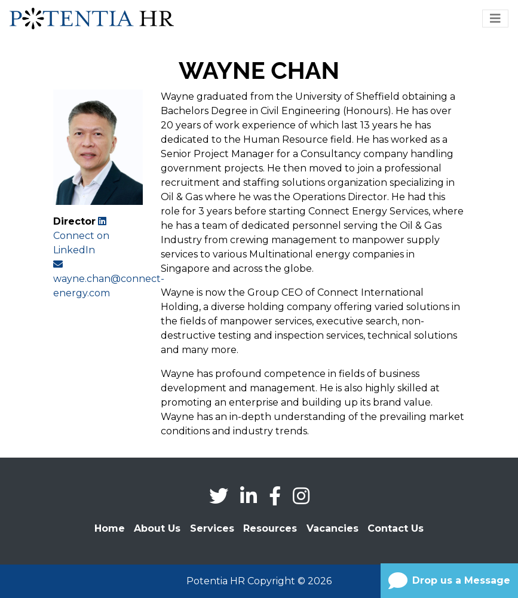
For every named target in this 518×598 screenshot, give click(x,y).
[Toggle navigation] (495, 18)
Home (109, 528)
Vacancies (332, 528)
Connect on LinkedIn (81, 236)
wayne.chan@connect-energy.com (108, 279)
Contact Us (395, 528)
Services (212, 528)
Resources (270, 528)
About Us (157, 528)
